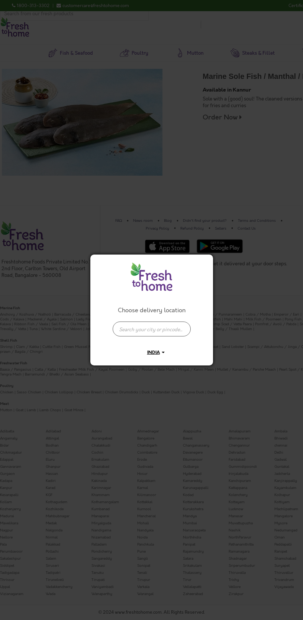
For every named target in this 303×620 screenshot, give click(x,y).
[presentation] (152, 329)
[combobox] (152, 325)
